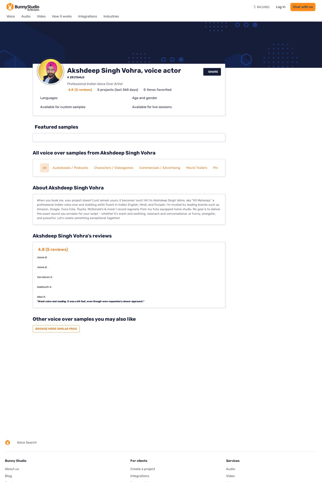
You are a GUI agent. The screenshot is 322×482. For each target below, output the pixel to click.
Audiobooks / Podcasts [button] (70, 168)
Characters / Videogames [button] (113, 168)
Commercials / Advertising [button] (159, 168)
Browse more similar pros (56, 329)
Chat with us (303, 7)
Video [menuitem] (41, 16)
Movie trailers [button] (196, 168)
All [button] (45, 168)
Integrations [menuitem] (87, 16)
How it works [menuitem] (62, 16)
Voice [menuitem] (11, 16)
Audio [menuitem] (25, 16)
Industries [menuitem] (111, 16)
